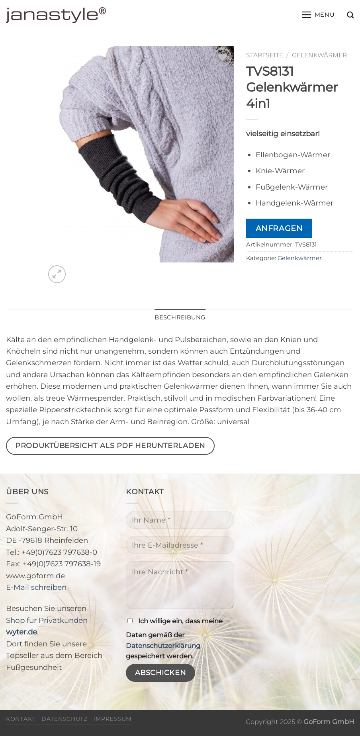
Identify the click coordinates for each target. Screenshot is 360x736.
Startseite (264, 55)
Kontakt (20, 718)
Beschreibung (180, 317)
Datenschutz (64, 718)
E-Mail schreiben (36, 587)
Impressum (112, 718)
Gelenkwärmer (319, 55)
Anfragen (279, 228)
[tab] (180, 318)
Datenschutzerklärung (163, 646)
